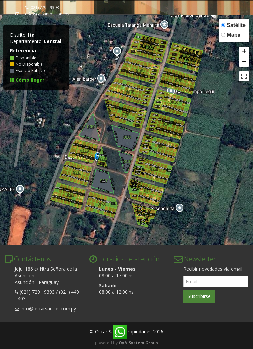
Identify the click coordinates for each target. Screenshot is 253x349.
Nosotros (40, 22)
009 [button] (143, 51)
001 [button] (163, 42)
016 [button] (146, 41)
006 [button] (153, 54)
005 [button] (158, 58)
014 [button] (138, 37)
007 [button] (150, 53)
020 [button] (134, 88)
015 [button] (142, 40)
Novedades (106, 22)
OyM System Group (138, 343)
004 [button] (159, 54)
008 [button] (146, 52)
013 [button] (136, 41)
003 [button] (161, 50)
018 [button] (153, 43)
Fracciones (72, 22)
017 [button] (150, 42)
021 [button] (138, 88)
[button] (244, 52)
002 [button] (162, 46)
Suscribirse (199, 296)
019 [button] (156, 44)
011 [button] (133, 51)
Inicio (15, 22)
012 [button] (135, 46)
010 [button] (139, 50)
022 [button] (141, 89)
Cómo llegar (27, 80)
